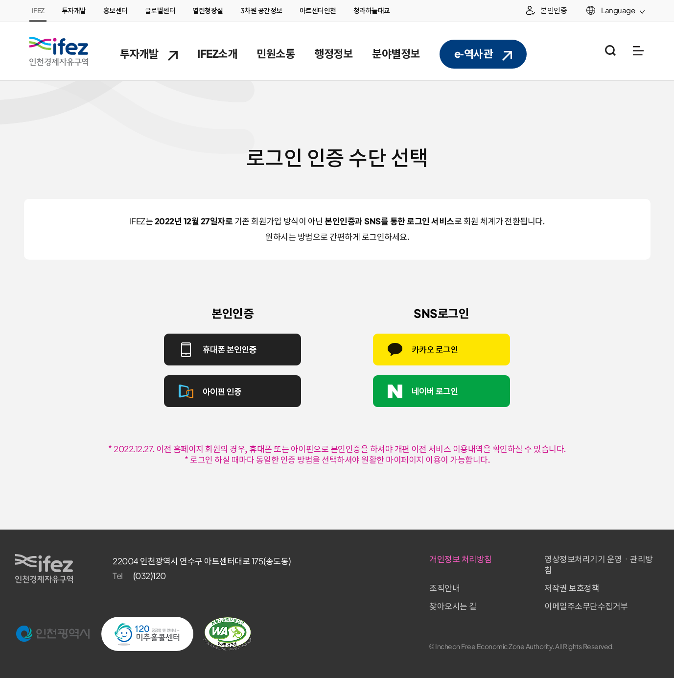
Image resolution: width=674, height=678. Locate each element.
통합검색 (610, 50)
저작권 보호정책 (571, 588)
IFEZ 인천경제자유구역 (58, 51)
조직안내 (444, 588)
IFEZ (38, 10)
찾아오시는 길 (453, 606)
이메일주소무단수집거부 (586, 606)
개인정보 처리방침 (460, 559)
